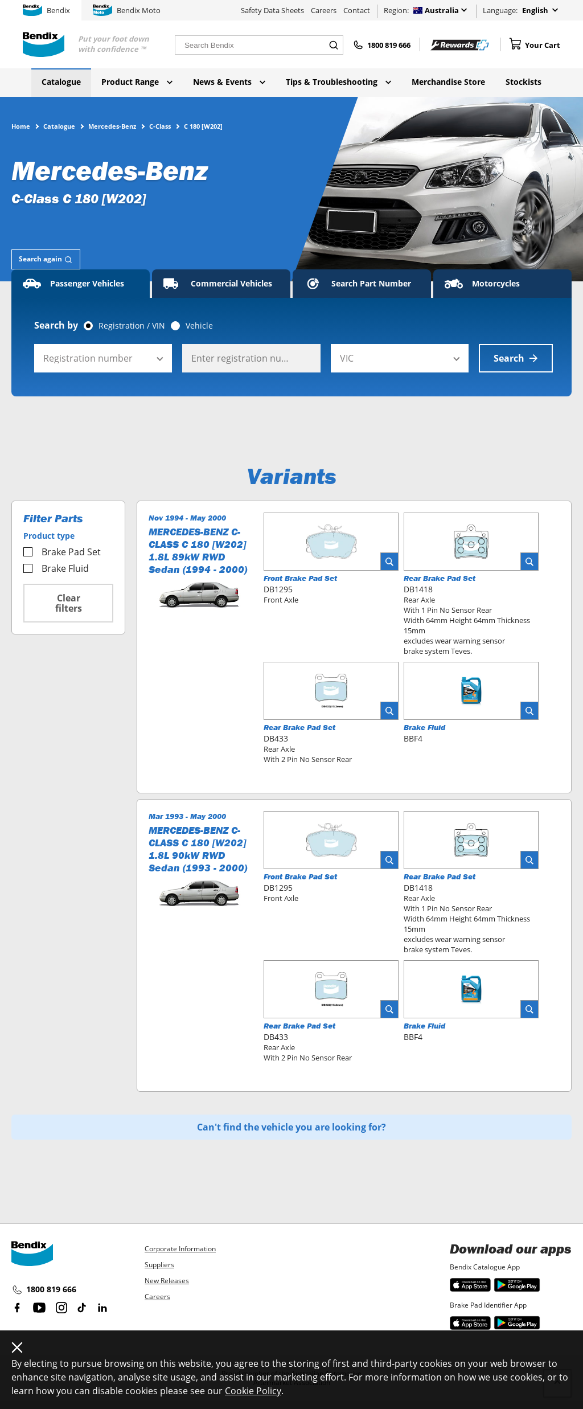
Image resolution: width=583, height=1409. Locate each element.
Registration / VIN (131, 326)
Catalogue (61, 81)
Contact (356, 10)
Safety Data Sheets (272, 10)
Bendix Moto (127, 10)
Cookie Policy (253, 1391)
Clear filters (68, 603)
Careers (323, 10)
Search (516, 358)
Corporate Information (180, 1249)
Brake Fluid (56, 568)
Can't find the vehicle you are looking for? (291, 1127)
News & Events (229, 81)
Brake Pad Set (62, 552)
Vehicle (199, 326)
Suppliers (159, 1264)
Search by (56, 325)
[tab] (45, 259)
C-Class (160, 126)
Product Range (137, 81)
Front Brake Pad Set (300, 578)
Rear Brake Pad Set (439, 578)
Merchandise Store (448, 81)
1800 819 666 (43, 1290)
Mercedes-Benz (112, 126)
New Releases (167, 1280)
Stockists (523, 81)
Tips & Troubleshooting (338, 81)
